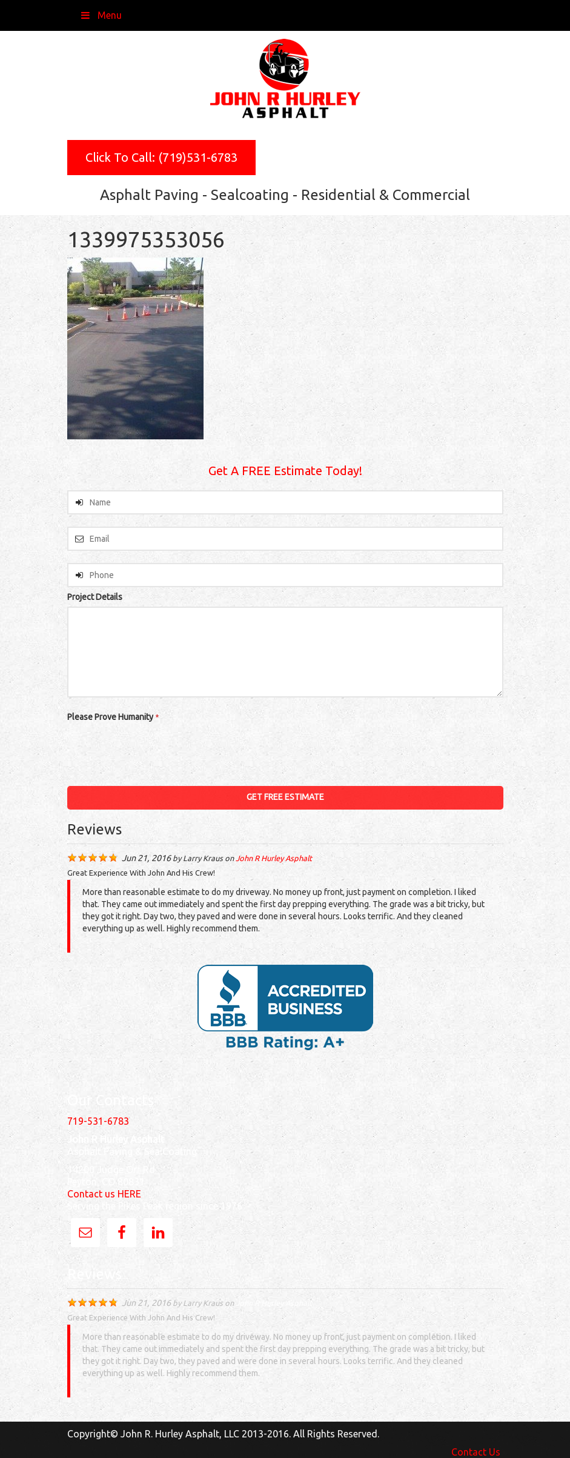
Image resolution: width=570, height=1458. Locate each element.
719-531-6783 (98, 1121)
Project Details (94, 597)
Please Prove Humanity (113, 717)
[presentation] (159, 750)
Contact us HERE (104, 1193)
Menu (100, 15)
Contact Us (475, 1451)
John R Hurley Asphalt (274, 858)
